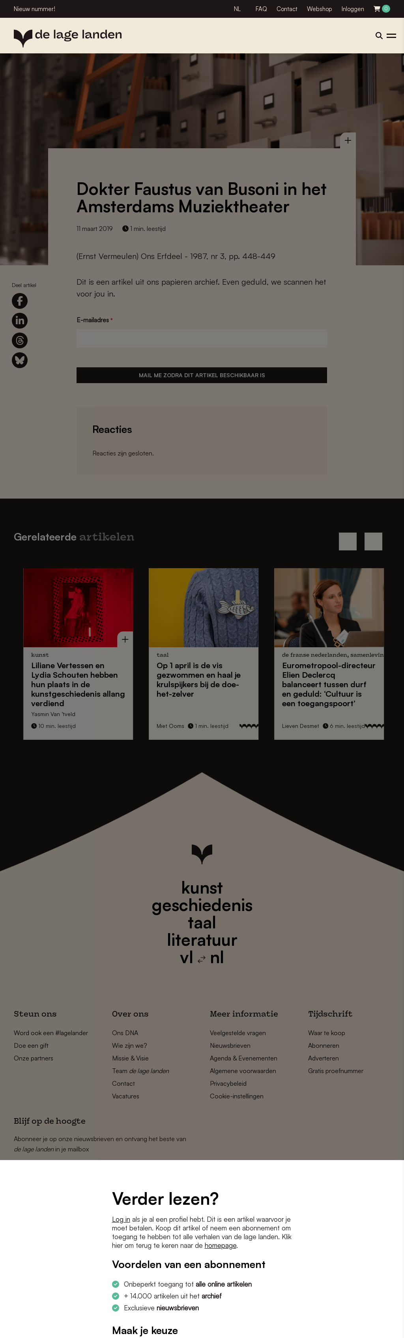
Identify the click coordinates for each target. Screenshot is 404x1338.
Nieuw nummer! (34, 9)
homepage (220, 1245)
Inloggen (353, 9)
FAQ (261, 9)
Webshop (319, 9)
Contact (287, 9)
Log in (121, 1219)
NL (237, 9)
